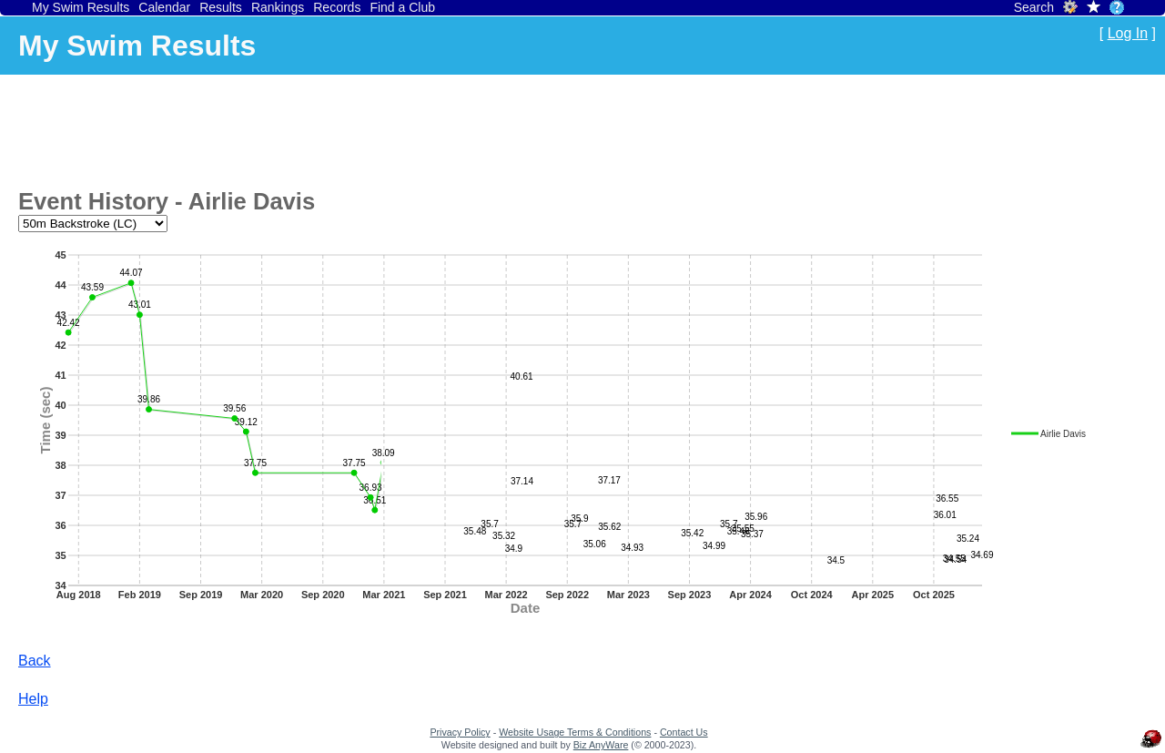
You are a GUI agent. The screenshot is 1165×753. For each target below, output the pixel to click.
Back (34, 660)
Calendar (164, 7)
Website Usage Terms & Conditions (575, 732)
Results (220, 7)
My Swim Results (80, 7)
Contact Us (684, 732)
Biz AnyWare (601, 744)
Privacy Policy (460, 732)
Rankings (277, 7)
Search (1034, 7)
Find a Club (402, 7)
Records (336, 7)
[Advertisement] (349, 128)
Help (33, 699)
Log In (1128, 33)
